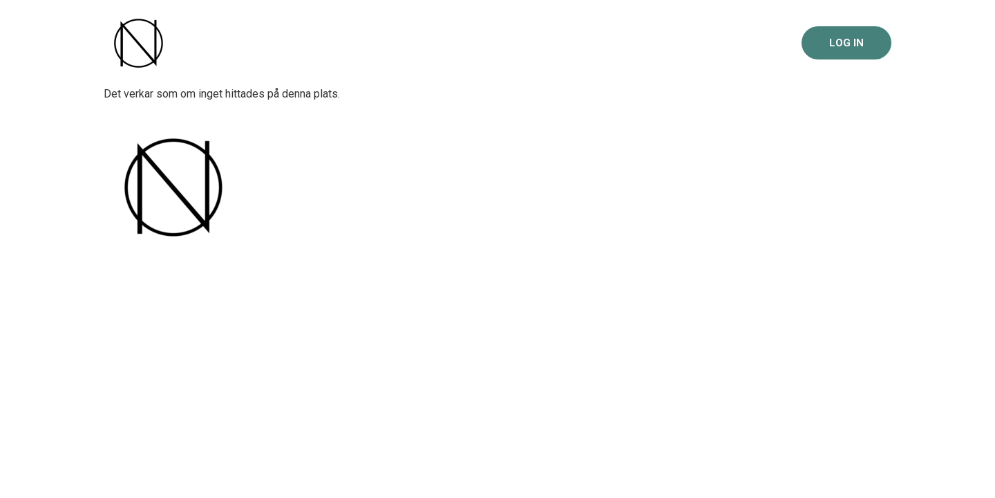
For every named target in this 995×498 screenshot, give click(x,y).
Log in (846, 43)
